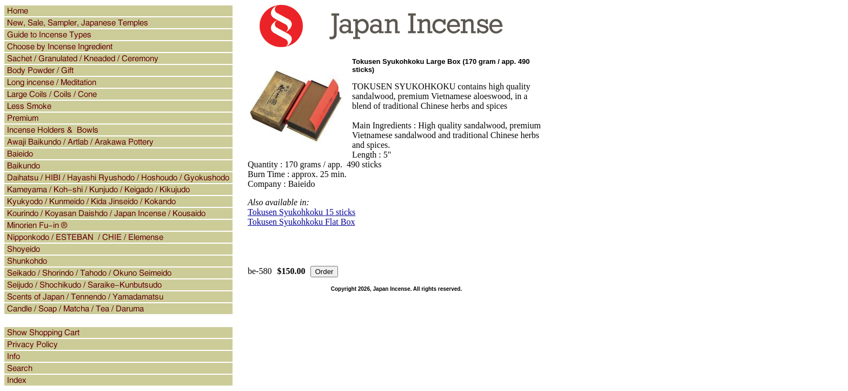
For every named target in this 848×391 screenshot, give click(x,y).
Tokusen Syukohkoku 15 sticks (301, 212)
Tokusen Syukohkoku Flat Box (301, 221)
